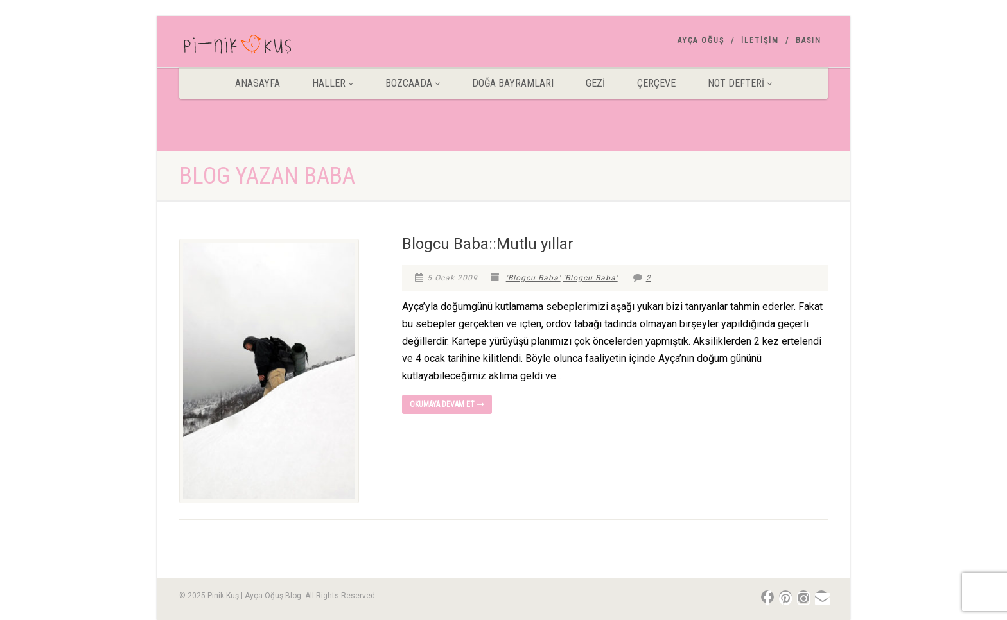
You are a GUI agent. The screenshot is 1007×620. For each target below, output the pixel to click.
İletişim (760, 40)
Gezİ (595, 83)
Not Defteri (740, 83)
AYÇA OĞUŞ (701, 40)
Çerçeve (656, 83)
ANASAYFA (257, 83)
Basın (808, 40)
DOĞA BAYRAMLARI (513, 83)
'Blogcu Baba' (533, 277)
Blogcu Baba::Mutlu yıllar (488, 244)
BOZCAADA (412, 83)
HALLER (332, 83)
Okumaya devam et (447, 404)
